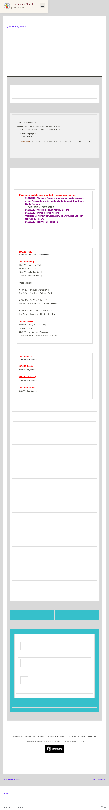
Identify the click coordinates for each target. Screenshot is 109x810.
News (11, 26)
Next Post (100, 777)
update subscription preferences (79, 734)
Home (5, 790)
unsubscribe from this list (57, 734)
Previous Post (11, 777)
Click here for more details (39, 207)
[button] (104, 5)
